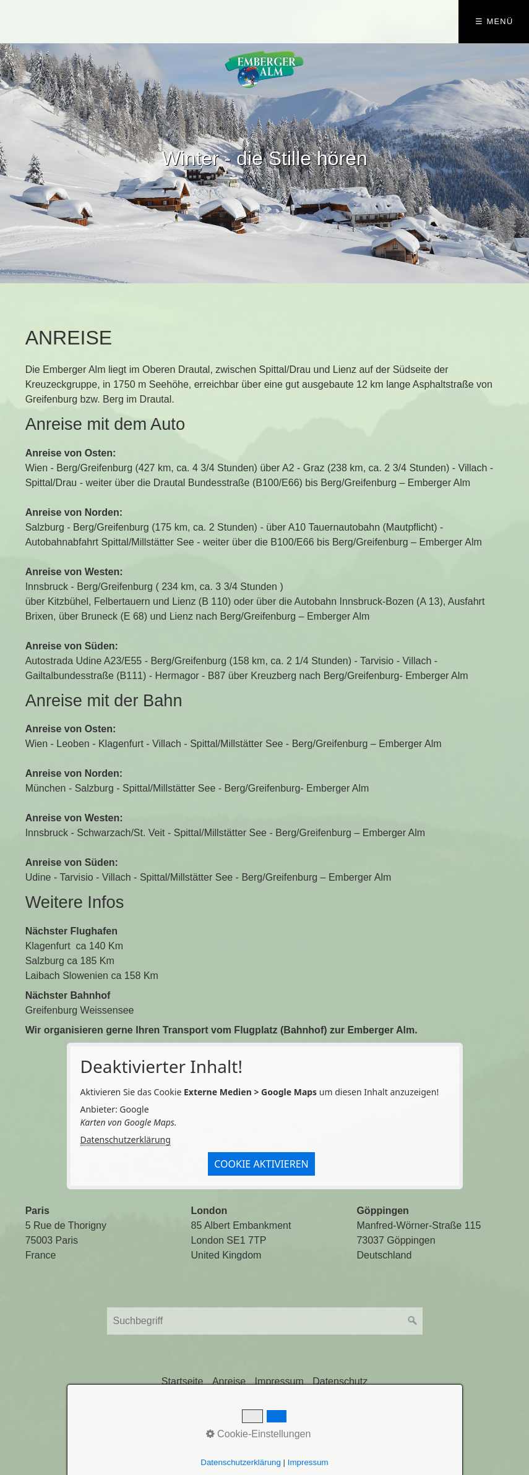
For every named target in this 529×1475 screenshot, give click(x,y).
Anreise (229, 1381)
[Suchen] (413, 1321)
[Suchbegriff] (265, 1321)
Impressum (279, 1381)
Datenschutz (340, 1381)
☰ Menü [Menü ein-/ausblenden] (494, 21)
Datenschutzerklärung (125, 1139)
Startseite (182, 1381)
